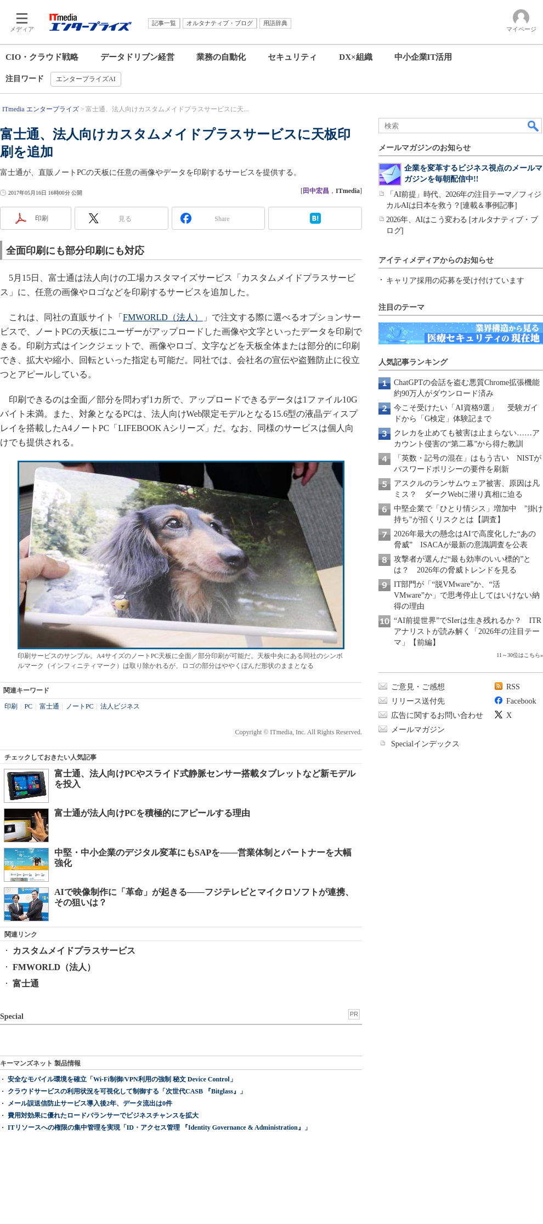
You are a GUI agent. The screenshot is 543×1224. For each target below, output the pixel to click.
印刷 (11, 706)
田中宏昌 (316, 191)
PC (28, 706)
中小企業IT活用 (423, 57)
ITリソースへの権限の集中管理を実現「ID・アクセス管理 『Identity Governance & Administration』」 (159, 1127)
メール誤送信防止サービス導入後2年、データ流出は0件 (90, 1103)
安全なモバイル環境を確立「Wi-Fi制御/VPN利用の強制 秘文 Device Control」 (122, 1079)
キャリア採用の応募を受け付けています (455, 280)
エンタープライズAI (86, 79)
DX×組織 (355, 57)
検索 (533, 125)
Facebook (521, 701)
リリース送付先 (418, 701)
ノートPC (80, 706)
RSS (513, 687)
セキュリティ (292, 57)
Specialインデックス (425, 744)
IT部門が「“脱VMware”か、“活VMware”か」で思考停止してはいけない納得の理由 (467, 595)
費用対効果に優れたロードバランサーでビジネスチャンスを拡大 (103, 1115)
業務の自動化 (221, 57)
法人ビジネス (120, 706)
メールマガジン (418, 730)
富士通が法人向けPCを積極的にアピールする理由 (152, 813)
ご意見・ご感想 (418, 687)
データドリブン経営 (137, 57)
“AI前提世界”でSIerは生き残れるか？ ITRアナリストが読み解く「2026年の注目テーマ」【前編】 (467, 631)
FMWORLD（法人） (163, 317)
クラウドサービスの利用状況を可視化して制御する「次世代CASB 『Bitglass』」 (127, 1091)
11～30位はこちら (518, 655)
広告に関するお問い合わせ (437, 715)
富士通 (49, 706)
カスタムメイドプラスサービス (74, 950)
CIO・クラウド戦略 (41, 57)
